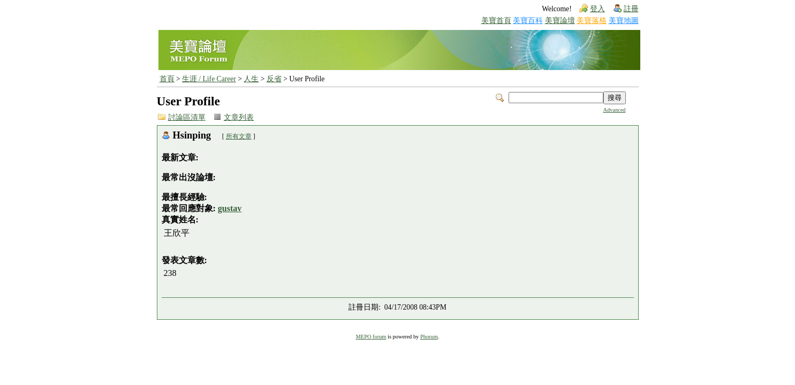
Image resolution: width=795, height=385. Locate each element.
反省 (274, 79)
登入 (597, 9)
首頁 (167, 79)
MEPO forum (371, 337)
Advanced (614, 110)
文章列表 (239, 117)
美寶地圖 (624, 21)
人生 (251, 79)
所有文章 (239, 136)
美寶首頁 (496, 21)
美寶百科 (528, 21)
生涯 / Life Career (209, 79)
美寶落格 (592, 21)
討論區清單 (187, 117)
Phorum (429, 337)
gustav (229, 208)
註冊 (631, 9)
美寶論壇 (560, 21)
